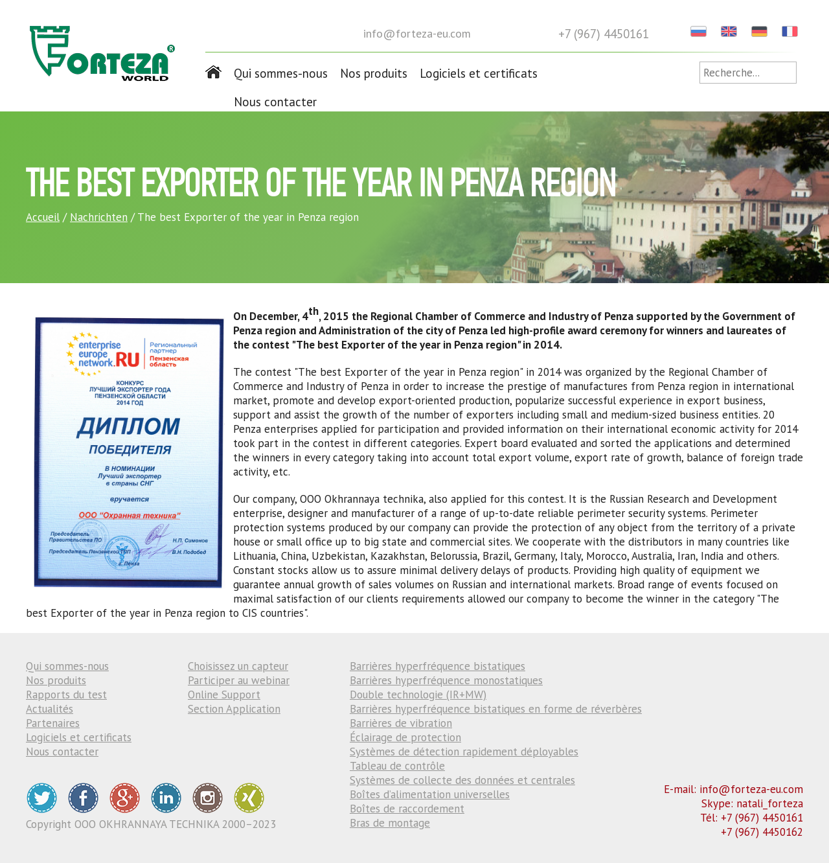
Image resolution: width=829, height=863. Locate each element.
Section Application (234, 709)
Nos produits (373, 73)
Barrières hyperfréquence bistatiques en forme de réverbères (496, 709)
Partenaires (53, 723)
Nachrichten (99, 217)
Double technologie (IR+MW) (418, 694)
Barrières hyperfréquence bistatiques (437, 666)
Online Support (224, 694)
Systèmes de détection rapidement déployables (464, 751)
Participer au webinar (239, 680)
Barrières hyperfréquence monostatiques (446, 680)
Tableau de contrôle (397, 766)
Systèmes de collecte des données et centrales (462, 780)
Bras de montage (390, 823)
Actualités (49, 709)
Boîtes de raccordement (407, 808)
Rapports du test (66, 694)
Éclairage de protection (405, 737)
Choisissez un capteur (238, 666)
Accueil (43, 217)
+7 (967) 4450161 (603, 33)
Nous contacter (275, 101)
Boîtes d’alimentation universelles (430, 794)
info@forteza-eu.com (417, 33)
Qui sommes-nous (281, 73)
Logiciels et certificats (479, 73)
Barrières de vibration (401, 723)
